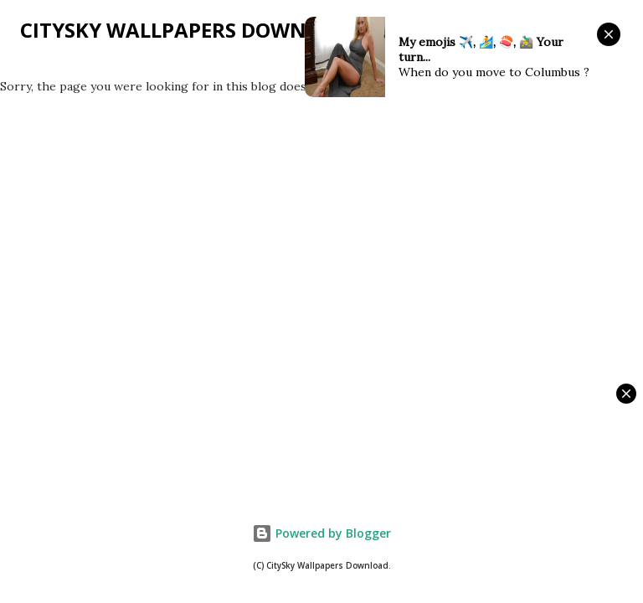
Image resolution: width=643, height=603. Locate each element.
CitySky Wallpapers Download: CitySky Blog (265, 30)
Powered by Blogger (321, 533)
